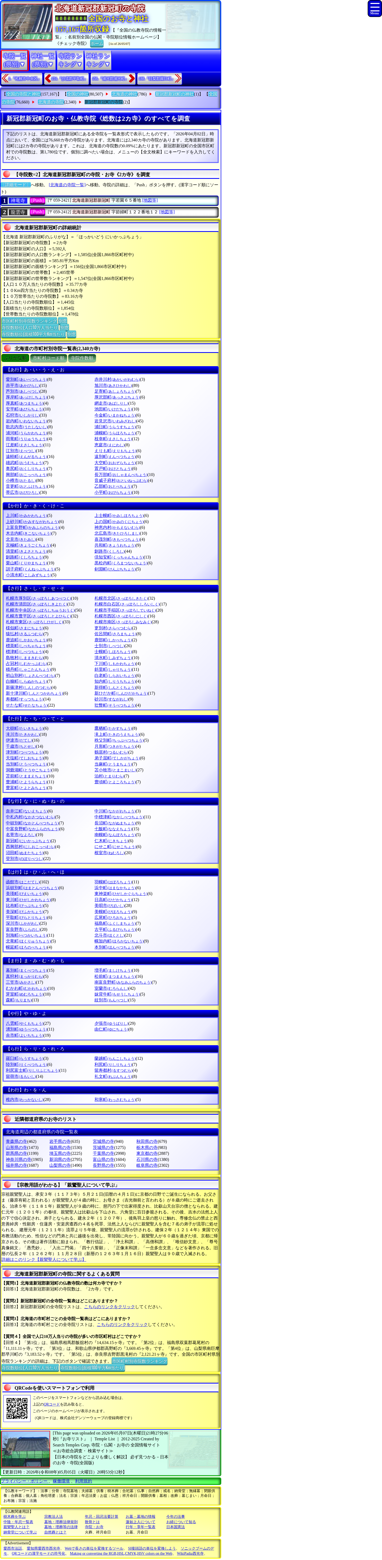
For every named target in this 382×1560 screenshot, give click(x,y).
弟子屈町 (117, 758)
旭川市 (113, 385)
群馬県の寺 (16, 1153)
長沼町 (115, 823)
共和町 (115, 545)
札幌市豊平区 (38, 616)
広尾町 (113, 917)
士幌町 (113, 651)
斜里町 (113, 669)
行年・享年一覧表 (140, 1527)
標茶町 (26, 645)
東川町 (28, 899)
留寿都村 (113, 1070)
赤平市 (23, 385)
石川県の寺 (147, 1159)
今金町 (115, 415)
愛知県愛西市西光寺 (43, 1548)
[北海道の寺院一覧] (67, 185)
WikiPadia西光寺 (190, 1553)
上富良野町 (32, 527)
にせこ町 (115, 846)
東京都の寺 (147, 1153)
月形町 (115, 746)
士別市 (109, 645)
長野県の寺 (103, 1165)
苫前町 (26, 776)
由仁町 (111, 1029)
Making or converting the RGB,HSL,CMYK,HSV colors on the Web (121, 1553)
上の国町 (119, 521)
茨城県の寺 (103, 1147)
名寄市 (21, 834)
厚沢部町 (117, 397)
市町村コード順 (48, 358)
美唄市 (109, 905)
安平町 (24, 409)
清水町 (113, 657)
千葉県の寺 (103, 1153)
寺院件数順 (82, 358)
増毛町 (113, 970)
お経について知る (181, 1522)
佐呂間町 (115, 634)
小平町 (113, 492)
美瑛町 (24, 893)
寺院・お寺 (94, 1527)
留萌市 (21, 1076)
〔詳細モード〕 (16, 185)
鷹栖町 (113, 728)
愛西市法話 (12, 1548)
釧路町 (24, 557)
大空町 (115, 462)
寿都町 (24, 699)
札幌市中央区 (40, 610)
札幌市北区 (121, 598)
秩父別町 (119, 740)
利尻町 (113, 1064)
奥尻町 (26, 468)
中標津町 (119, 817)
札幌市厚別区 (38, 598)
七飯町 (113, 829)
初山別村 (30, 675)
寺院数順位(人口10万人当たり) (30, 327)
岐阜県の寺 (147, 1165)
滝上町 (116, 734)
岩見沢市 (115, 421)
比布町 (24, 905)
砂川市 (111, 699)
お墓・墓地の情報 (140, 1517)
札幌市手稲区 (125, 610)
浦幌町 (115, 433)
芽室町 (24, 994)
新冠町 (28, 841)
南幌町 (115, 834)
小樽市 (21, 480)
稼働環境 (61, 1481)
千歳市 (21, 746)
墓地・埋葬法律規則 (61, 1522)
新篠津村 (28, 687)
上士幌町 (119, 515)
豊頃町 (115, 782)
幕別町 (26, 970)
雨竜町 (26, 439)
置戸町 (113, 468)
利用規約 (83, 1481)
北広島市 (117, 533)
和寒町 (115, 1099)
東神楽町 (120, 893)
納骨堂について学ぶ (20, 1532)
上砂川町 (32, 521)
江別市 (21, 450)
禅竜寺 (18, 200)
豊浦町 (26, 782)
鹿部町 (113, 640)
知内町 (115, 681)
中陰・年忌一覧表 (18, 1522)
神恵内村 (117, 527)
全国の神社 (77, 94)
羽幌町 (113, 882)
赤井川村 (117, 379)
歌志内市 (26, 427)
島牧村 (24, 657)
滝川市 (23, 734)
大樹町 (24, 728)
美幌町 (113, 911)
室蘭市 (111, 988)
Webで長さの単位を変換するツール (94, 1548)
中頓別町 (32, 823)
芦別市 (23, 391)
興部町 (26, 474)
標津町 (24, 651)
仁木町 (111, 841)
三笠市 (21, 982)
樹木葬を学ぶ (14, 1517)
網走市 (111, 403)
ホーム (96, 43)
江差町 (24, 445)
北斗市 (109, 935)
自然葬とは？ (55, 1532)
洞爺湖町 (28, 770)
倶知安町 (119, 557)
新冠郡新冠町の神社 (174, 94)
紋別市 (111, 1000)
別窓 (62, 320)
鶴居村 (111, 752)
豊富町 (26, 787)
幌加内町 (119, 941)
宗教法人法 (53, 1517)
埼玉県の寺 (60, 1153)
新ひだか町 (121, 693)
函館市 (23, 882)
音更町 (26, 486)
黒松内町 (120, 563)
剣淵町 (115, 569)
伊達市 (19, 740)
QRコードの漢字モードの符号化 (38, 1553)
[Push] (37, 200)
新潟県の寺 (60, 1159)
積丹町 (28, 669)
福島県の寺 (60, 1147)
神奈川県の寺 (18, 1159)
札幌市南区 (122, 622)
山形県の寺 (16, 1147)
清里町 (26, 551)
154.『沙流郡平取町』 (69, 79)
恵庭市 (109, 445)
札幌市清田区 (36, 604)
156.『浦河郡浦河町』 (110, 79)
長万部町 (120, 474)
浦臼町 (115, 427)
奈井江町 (26, 811)
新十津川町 (34, 693)
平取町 (26, 917)
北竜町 (28, 941)
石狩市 (23, 415)
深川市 (23, 923)
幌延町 (26, 947)
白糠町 (26, 681)
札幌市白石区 (126, 604)
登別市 (24, 858)
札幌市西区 (121, 616)
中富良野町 (32, 829)
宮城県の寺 (103, 1141)
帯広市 (23, 492)
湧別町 (26, 1029)
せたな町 (26, 705)
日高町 (113, 899)
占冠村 (26, 663)
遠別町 (115, 456)
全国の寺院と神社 (23, 94)
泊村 (109, 776)
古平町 (115, 929)
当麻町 (113, 764)
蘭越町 (115, 1058)
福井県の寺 (16, 1165)
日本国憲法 (175, 1527)
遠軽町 (26, 456)
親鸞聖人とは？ (16, 1527)
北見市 (21, 539)
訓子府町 (30, 569)
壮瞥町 (115, 705)
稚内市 (24, 1099)
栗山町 (26, 563)
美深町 (24, 911)
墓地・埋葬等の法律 (61, 1527)
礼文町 (113, 1076)
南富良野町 (122, 982)
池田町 (113, 409)
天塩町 (24, 758)
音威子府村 (121, 480)
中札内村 (30, 817)
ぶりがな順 (15, 358)
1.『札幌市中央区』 (24, 79)
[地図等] (150, 200)
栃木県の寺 (147, 1147)
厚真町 (24, 403)
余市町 (24, 1035)
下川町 (115, 663)
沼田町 (24, 852)
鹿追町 (26, 640)
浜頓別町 (32, 887)
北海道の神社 (124, 94)
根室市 (109, 852)
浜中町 (115, 887)
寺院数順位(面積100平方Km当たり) (34, 334)
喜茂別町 (117, 539)
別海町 (26, 935)
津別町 (24, 752)
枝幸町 (113, 439)
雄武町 (24, 462)
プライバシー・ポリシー (25, 1481)
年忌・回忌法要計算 (101, 1517)
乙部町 (113, 486)
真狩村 (24, 976)
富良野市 (23, 929)
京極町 (28, 545)
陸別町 (26, 1064)
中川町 (115, 811)
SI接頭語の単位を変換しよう (152, 1548)
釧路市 (109, 551)
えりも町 (115, 450)
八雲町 (24, 1023)
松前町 (115, 976)
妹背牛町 (117, 994)
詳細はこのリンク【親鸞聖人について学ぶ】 (43, 1259)
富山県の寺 (103, 1159)
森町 (19, 1000)
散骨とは (92, 1522)
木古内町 (28, 533)
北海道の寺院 (51, 102)
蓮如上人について (140, 1522)
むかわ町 (26, 988)
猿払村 (24, 634)
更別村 (113, 628)
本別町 (115, 947)
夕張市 (111, 1023)
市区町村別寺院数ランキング (29, 320)
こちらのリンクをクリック (109, 1306)
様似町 (24, 628)
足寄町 (115, 391)
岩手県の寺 (60, 1141)
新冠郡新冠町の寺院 (104, 102)
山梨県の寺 (60, 1165)
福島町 (115, 923)
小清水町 (28, 575)
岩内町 (26, 421)
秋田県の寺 (147, 1141)
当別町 (26, 764)
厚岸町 (26, 397)
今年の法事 (175, 1517)
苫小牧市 (115, 770)
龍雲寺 (18, 212)
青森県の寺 (16, 1141)
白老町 (115, 675)
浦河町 (26, 433)
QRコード (52, 1404)
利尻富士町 (32, 1070)
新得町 (115, 687)
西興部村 (30, 846)
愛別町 (26, 379)
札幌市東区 (34, 622)
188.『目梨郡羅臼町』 (157, 79)
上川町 (26, 515)
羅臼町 (24, 1058)
